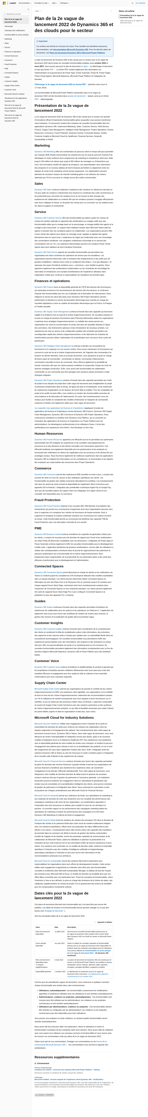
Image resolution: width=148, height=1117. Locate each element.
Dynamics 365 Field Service (46, 252)
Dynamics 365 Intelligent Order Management (53, 346)
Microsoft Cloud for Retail (45, 820)
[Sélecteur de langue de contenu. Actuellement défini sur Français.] (8, 1113)
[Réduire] (28, 9)
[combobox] (16, 14)
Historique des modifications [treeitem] (15, 30)
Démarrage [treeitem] (9, 26)
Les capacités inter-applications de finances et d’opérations (59, 408)
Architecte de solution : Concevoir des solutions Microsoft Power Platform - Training (67, 1070)
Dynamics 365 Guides (44, 607)
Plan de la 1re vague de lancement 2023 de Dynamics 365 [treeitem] (13, 118)
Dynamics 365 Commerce (45, 474)
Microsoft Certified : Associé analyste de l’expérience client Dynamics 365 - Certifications (69, 1079)
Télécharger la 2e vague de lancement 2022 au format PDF (60, 84)
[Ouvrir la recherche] (132, 3)
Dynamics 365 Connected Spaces (48, 572)
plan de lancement (77, 96)
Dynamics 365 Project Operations (48, 380)
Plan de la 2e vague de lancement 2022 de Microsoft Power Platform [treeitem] (15, 108)
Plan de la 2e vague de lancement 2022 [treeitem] (13, 20)
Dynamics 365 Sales (43, 190)
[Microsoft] (4, 3)
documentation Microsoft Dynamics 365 (70, 50)
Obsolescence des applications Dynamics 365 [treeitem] (16, 99)
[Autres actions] (111, 11)
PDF (52, 70)
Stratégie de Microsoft (54, 911)
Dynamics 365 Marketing (45, 152)
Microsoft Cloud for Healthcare (47, 724)
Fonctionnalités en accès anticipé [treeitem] (16, 35)
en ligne (84, 66)
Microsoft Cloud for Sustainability (48, 861)
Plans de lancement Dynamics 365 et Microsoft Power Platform (77, 53)
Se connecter (140, 3)
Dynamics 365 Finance (44, 287)
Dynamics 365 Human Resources (48, 440)
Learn (37, 11)
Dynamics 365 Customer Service (48, 218)
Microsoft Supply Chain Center (47, 689)
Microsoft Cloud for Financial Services (50, 761)
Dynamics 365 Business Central (48, 534)
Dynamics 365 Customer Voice (47, 667)
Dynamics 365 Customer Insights (48, 629)
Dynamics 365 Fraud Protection (47, 506)
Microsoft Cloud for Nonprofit (46, 796)
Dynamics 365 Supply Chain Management (52, 312)
